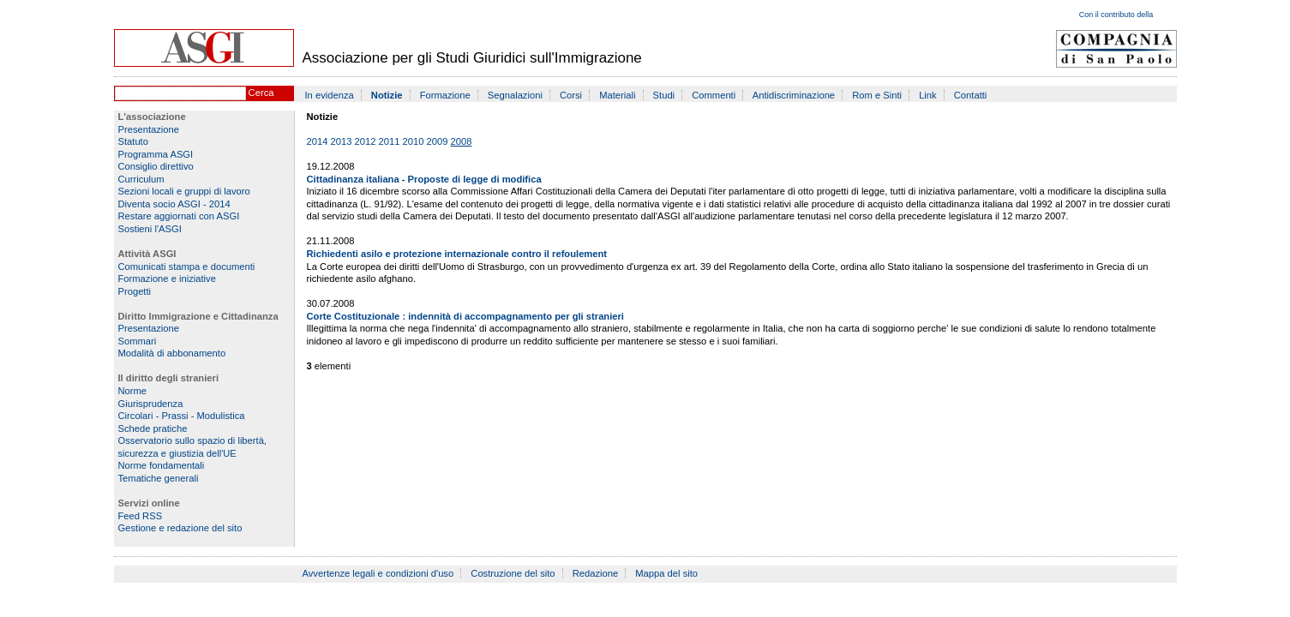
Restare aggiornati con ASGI (179, 216)
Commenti (713, 95)
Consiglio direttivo (156, 166)
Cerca (261, 92)
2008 (461, 141)
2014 (317, 141)
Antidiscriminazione (794, 95)
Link (928, 95)
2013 (341, 141)
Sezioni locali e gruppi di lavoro (184, 191)
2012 (365, 141)
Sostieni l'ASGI (150, 229)
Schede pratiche (153, 428)
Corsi (571, 95)
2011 (389, 141)
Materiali (617, 95)
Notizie (387, 95)
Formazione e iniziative (167, 278)
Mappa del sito (666, 573)
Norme (132, 391)
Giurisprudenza (150, 403)
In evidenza (329, 95)
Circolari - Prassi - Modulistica (181, 415)
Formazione (445, 95)
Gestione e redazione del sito (180, 528)
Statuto (133, 141)
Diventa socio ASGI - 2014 (174, 204)
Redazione (596, 573)
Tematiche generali (158, 478)
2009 (437, 141)
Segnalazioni (515, 95)
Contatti (970, 95)
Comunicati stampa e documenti (186, 266)
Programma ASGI (156, 154)
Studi (664, 95)
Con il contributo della (1116, 14)
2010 (413, 141)
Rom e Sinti (877, 95)
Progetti (135, 291)
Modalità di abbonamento (172, 353)
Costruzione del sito (513, 573)
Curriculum (141, 179)
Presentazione (149, 129)
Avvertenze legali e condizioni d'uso (378, 573)
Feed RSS (140, 516)
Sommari (137, 341)
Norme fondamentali (161, 465)
